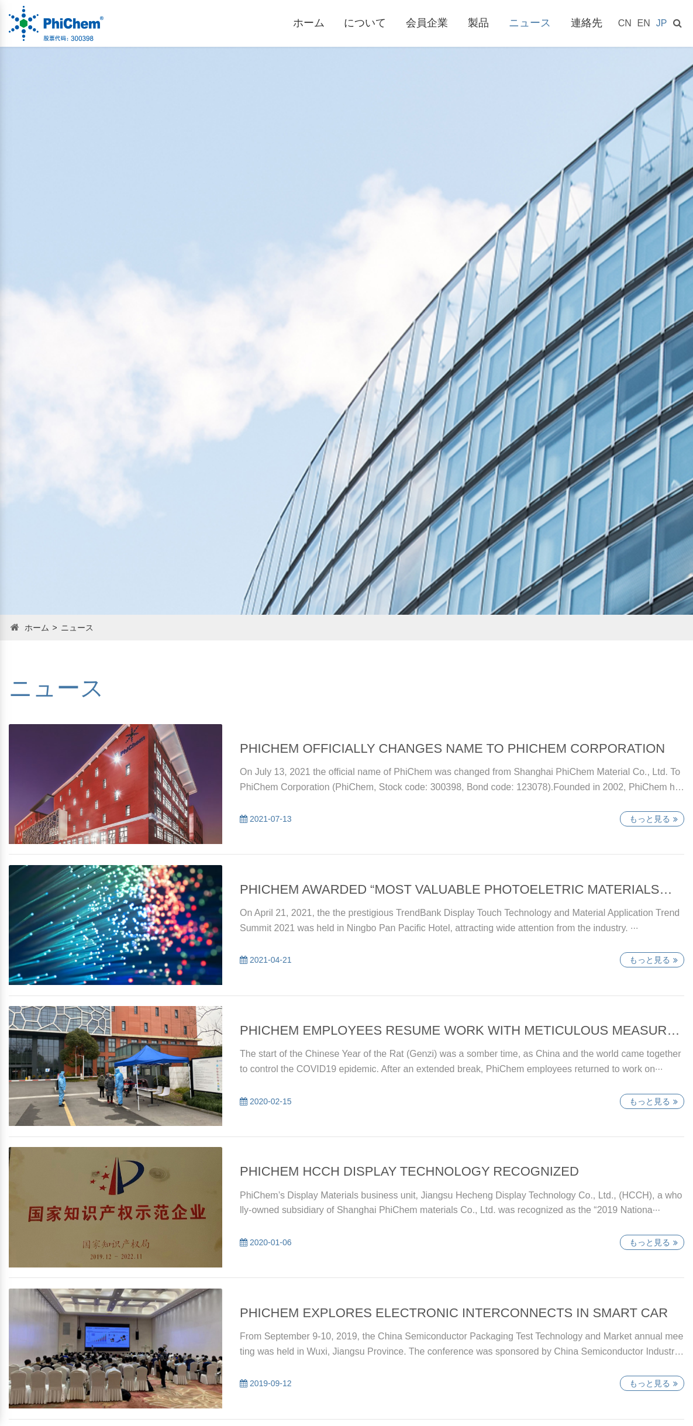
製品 (478, 23)
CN (625, 23)
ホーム (309, 23)
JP (661, 23)
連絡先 (586, 23)
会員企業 (427, 23)
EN (643, 23)
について (365, 23)
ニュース (530, 23)
